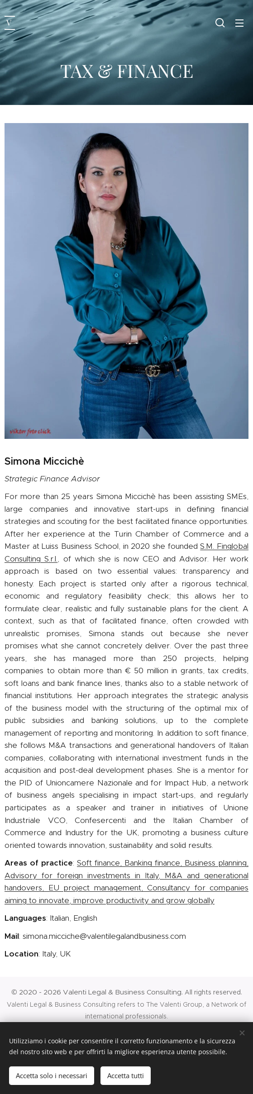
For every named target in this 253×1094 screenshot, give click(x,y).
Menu (239, 23)
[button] (220, 22)
